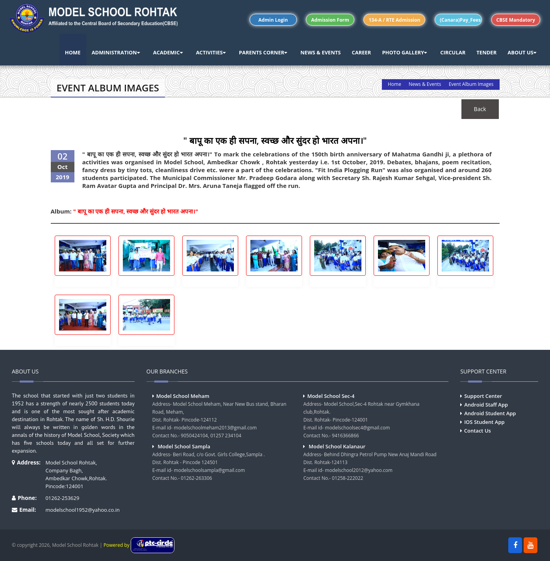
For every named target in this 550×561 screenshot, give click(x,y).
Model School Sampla (183, 446)
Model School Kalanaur (337, 446)
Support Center (483, 395)
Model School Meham (182, 395)
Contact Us (477, 430)
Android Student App (490, 413)
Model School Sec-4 (330, 395)
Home (394, 84)
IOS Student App (484, 421)
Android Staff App (486, 404)
